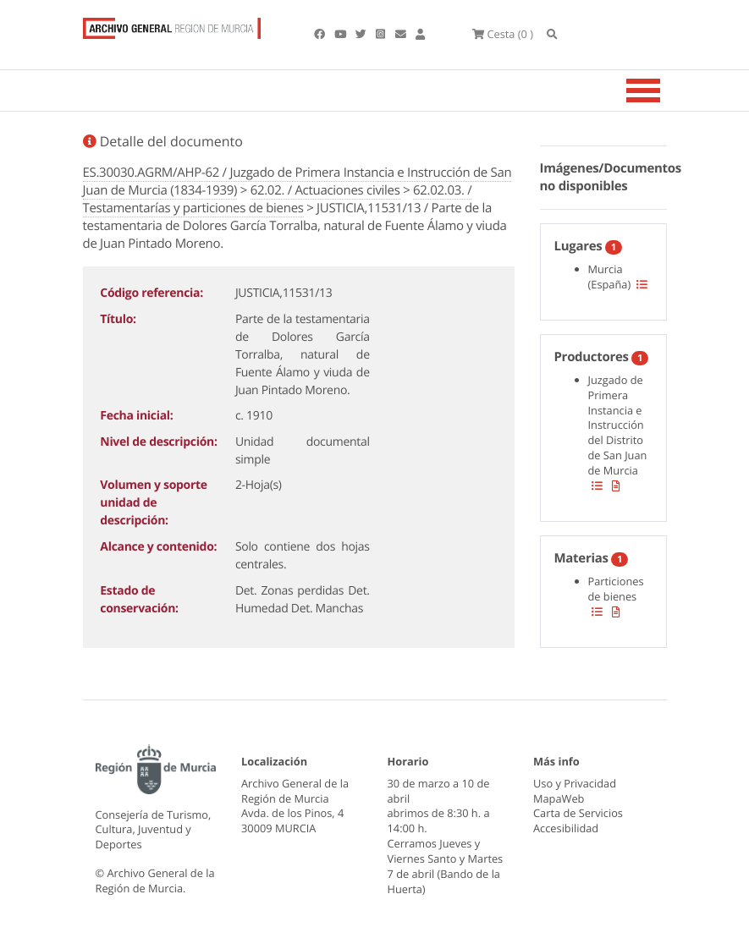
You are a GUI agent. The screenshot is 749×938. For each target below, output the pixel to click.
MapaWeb (558, 798)
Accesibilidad (565, 828)
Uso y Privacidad (574, 783)
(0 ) (502, 33)
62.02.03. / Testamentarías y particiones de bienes (277, 199)
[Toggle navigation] (664, 90)
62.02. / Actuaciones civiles (325, 190)
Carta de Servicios (578, 812)
